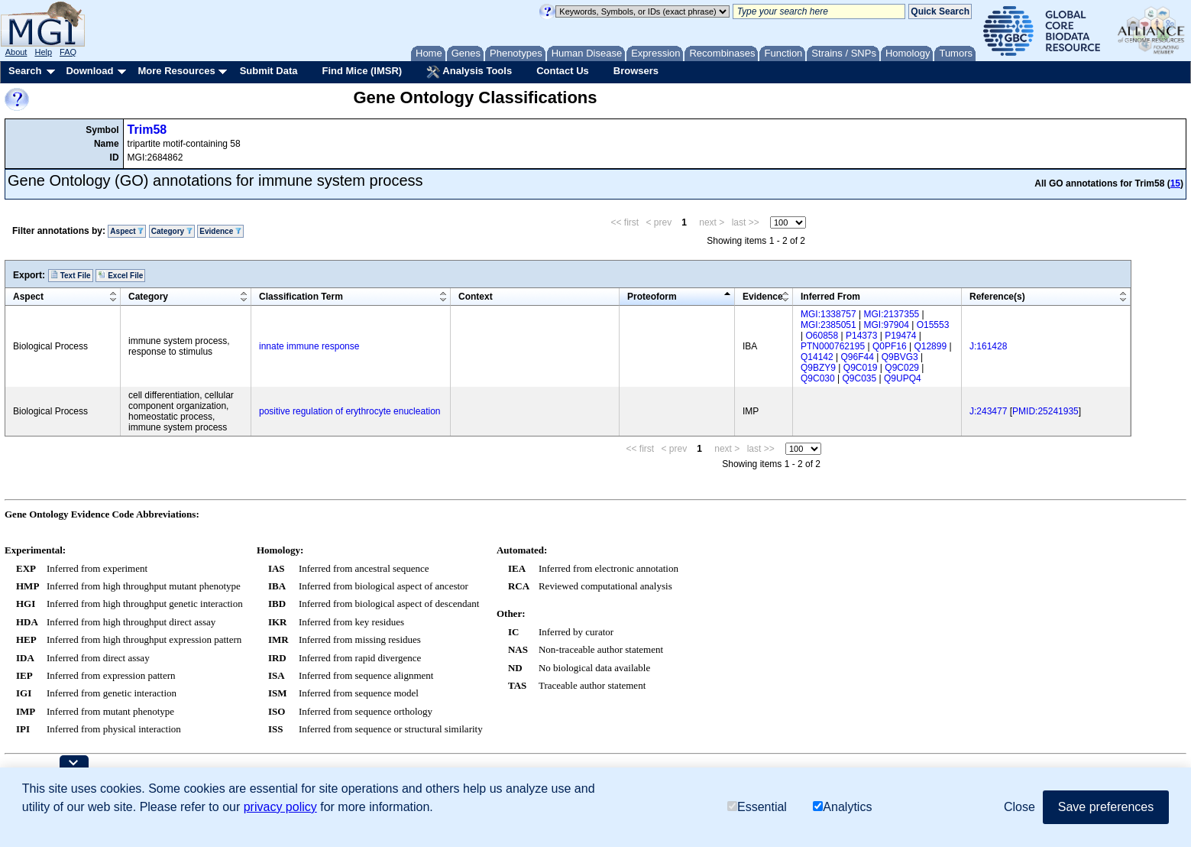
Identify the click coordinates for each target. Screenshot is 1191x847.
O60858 (821, 335)
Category (172, 231)
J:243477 (988, 411)
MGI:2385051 (828, 325)
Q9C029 (902, 367)
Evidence (220, 231)
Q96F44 (857, 357)
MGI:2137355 (892, 314)
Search (24, 70)
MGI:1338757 (828, 314)
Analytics (842, 806)
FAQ (68, 52)
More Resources (176, 70)
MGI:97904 (886, 325)
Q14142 (817, 357)
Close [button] (1019, 806)
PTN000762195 (833, 346)
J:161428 (988, 346)
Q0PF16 (889, 346)
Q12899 (930, 346)
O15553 (933, 325)
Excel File (120, 275)
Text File (70, 275)
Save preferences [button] (1106, 806)
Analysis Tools (469, 72)
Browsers (636, 70)
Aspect (127, 231)
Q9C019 (860, 367)
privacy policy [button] (280, 806)
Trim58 (147, 129)
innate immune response (309, 346)
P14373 (861, 335)
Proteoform (652, 296)
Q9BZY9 (818, 367)
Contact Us (562, 70)
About (16, 52)
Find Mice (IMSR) (362, 70)
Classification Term (301, 296)
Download (89, 70)
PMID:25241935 (1045, 411)
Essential (757, 806)
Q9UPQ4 (902, 378)
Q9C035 (860, 378)
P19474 (900, 335)
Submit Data (269, 70)
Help (43, 52)
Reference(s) (997, 296)
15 (1175, 183)
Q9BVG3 (900, 357)
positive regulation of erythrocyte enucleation (349, 411)
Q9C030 (818, 378)
